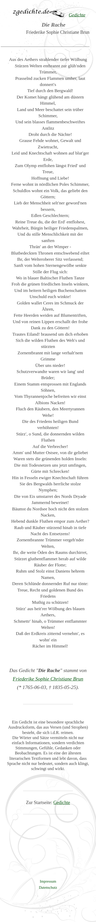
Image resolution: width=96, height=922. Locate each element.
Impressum (48, 881)
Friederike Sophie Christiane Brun (48, 679)
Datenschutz (48, 887)
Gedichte (62, 802)
